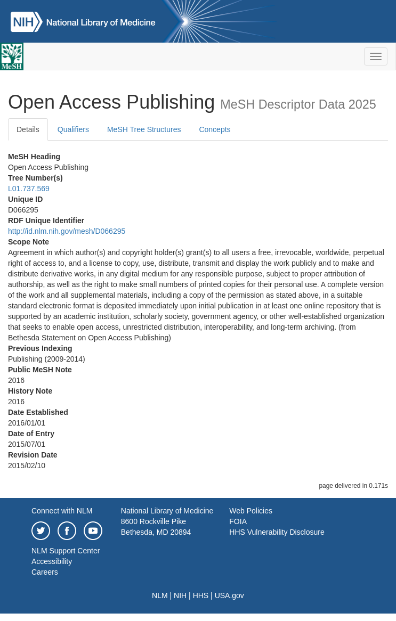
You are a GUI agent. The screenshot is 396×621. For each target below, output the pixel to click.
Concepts (214, 129)
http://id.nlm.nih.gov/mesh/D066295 (66, 231)
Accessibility (51, 561)
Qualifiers (73, 129)
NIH (180, 595)
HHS (201, 595)
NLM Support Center (65, 550)
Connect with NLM (61, 510)
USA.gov (229, 595)
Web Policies (250, 510)
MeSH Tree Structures (144, 129)
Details (28, 129)
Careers (44, 572)
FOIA (238, 521)
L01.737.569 (29, 188)
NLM (160, 595)
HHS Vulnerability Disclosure (276, 532)
